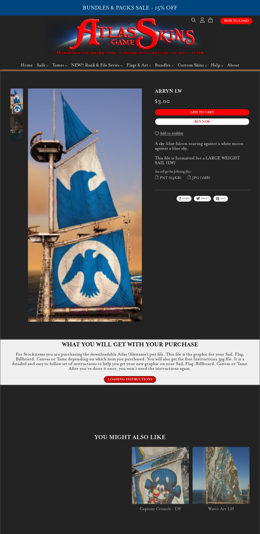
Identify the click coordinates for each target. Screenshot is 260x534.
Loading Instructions (130, 379)
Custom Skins (192, 65)
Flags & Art (139, 65)
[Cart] (209, 20)
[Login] (199, 20)
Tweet (202, 198)
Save (221, 198)
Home (27, 65)
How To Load (233, 21)
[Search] (190, 20)
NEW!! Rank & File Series (97, 65)
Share (184, 198)
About (233, 65)
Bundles (164, 65)
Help (217, 65)
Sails (42, 65)
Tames (59, 65)
